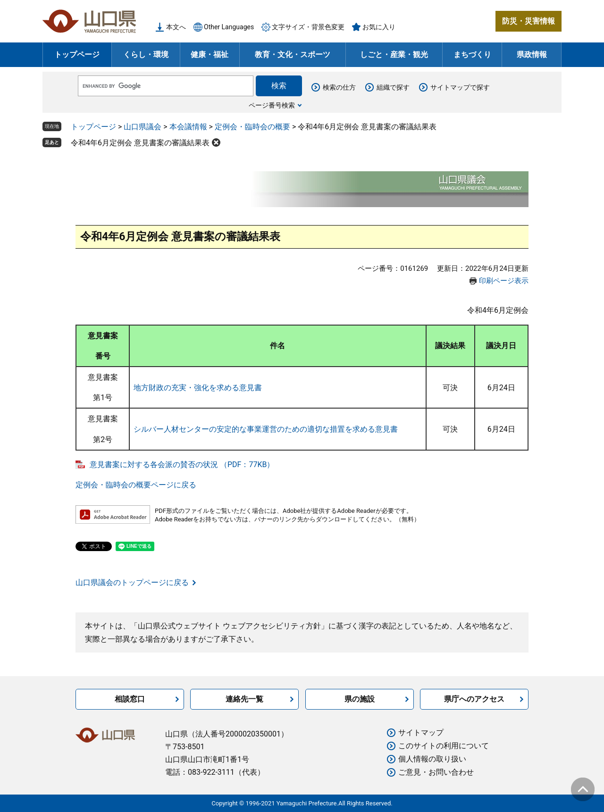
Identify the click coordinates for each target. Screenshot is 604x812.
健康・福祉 (209, 54)
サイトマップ (421, 732)
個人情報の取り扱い (432, 758)
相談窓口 (130, 699)
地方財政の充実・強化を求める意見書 (198, 387)
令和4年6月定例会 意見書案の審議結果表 (140, 142)
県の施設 (359, 699)
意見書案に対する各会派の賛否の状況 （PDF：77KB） (182, 464)
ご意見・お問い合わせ (436, 772)
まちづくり (472, 54)
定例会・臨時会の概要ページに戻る (136, 484)
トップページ (77, 54)
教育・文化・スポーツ (292, 54)
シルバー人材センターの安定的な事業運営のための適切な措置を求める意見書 (266, 429)
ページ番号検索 (272, 105)
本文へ (176, 27)
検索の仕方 (339, 87)
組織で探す (393, 87)
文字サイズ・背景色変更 (308, 27)
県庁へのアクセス (474, 699)
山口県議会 (142, 126)
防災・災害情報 (528, 21)
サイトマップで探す (460, 87)
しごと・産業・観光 (394, 54)
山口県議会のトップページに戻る (132, 582)
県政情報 (532, 54)
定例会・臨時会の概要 (252, 126)
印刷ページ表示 (503, 280)
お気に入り (378, 27)
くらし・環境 (145, 54)
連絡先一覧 (244, 699)
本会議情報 (188, 126)
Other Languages (229, 27)
